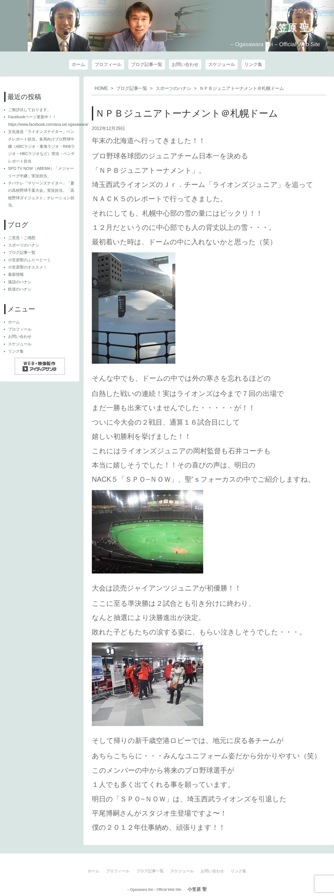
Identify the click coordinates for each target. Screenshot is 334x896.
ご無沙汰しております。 (29, 109)
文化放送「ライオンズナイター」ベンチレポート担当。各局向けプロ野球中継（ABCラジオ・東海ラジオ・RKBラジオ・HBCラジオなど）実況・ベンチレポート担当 (41, 146)
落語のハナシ (19, 282)
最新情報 (16, 274)
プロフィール (108, 62)
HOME (101, 88)
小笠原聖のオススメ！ (27, 267)
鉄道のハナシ (19, 289)
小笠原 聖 (272, 26)
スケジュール (221, 62)
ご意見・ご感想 (21, 237)
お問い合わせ (185, 62)
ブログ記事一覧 (146, 62)
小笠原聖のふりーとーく (29, 260)
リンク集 (253, 62)
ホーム (78, 62)
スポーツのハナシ (173, 88)
